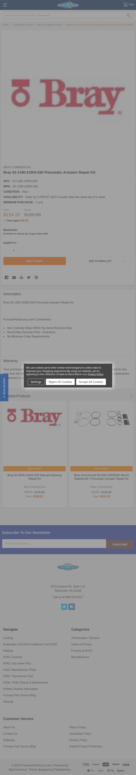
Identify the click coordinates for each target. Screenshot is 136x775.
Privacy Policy (95, 374)
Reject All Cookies (60, 382)
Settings (36, 382)
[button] (4, 387)
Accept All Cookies (91, 382)
